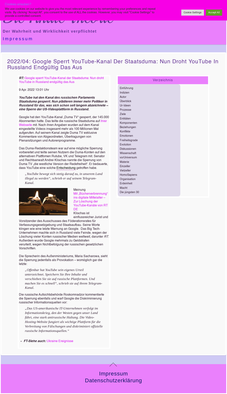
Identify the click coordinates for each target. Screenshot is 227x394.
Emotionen (126, 136)
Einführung (126, 88)
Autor (123, 97)
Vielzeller (125, 170)
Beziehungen (128, 127)
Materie (124, 162)
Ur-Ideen (125, 105)
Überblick (125, 101)
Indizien (124, 92)
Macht (123, 188)
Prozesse (125, 110)
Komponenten (128, 123)
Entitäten (125, 118)
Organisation (128, 179)
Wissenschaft (128, 153)
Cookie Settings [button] (193, 12)
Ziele (123, 114)
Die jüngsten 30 (129, 192)
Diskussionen (128, 149)
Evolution (125, 144)
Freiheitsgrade (129, 140)
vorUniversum (128, 157)
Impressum (18, 38)
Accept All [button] (214, 12)
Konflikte (125, 131)
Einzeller (125, 166)
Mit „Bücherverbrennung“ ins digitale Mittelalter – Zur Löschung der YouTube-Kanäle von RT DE (90, 201)
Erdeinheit (126, 183)
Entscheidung (66, 168)
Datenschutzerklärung (113, 380)
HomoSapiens (128, 175)
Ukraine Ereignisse (60, 341)
